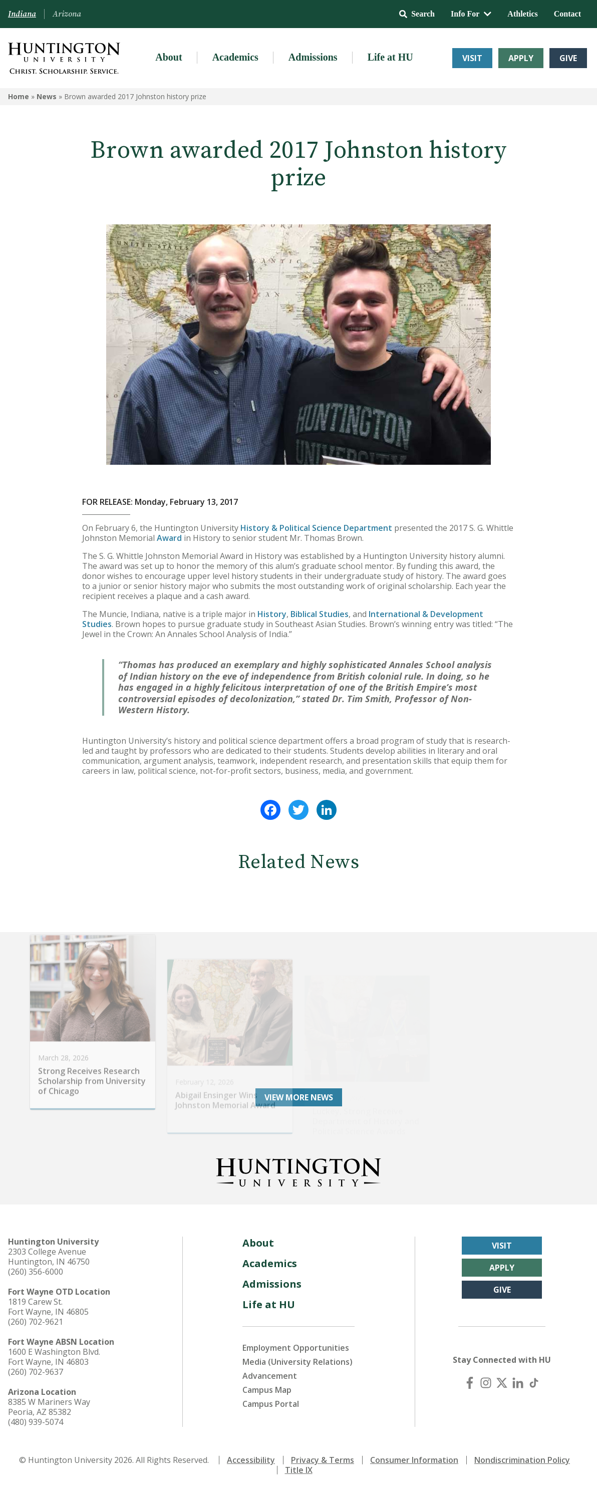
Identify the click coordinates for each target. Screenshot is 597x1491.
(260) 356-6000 (35, 1271)
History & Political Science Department (316, 527)
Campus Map (266, 1389)
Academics (235, 57)
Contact (567, 14)
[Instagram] (486, 1383)
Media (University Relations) (297, 1361)
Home (18, 96)
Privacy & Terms (322, 1459)
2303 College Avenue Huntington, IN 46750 (49, 1256)
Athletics (522, 14)
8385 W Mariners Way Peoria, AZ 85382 (49, 1406)
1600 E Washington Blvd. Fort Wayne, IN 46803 (54, 1356)
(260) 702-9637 (35, 1371)
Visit (472, 58)
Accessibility (251, 1459)
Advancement (269, 1375)
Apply (520, 58)
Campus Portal (270, 1403)
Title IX (299, 1469)
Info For (471, 14)
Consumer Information (414, 1459)
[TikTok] (534, 1383)
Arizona (67, 14)
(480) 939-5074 (35, 1421)
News (47, 96)
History (271, 614)
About (168, 57)
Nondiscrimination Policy (522, 1459)
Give (568, 58)
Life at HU (390, 57)
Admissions (313, 57)
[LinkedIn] (518, 1383)
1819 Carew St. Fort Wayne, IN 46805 (48, 1306)
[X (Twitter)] (502, 1383)
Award (169, 537)
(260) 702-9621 (35, 1321)
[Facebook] (470, 1383)
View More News (298, 1097)
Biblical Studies (319, 614)
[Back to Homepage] (298, 1170)
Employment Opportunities (295, 1347)
